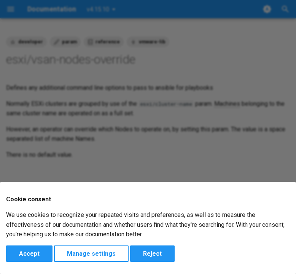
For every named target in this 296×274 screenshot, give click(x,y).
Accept (29, 253)
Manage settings (91, 253)
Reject (152, 253)
